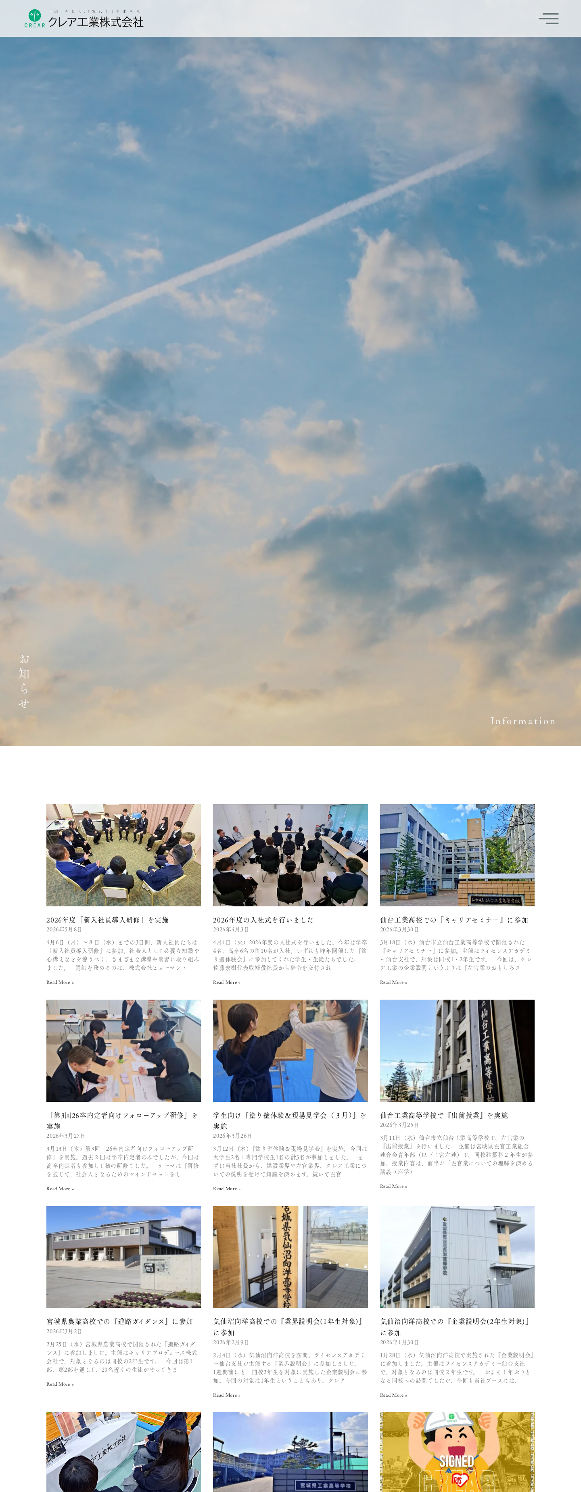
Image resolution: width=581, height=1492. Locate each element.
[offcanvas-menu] (548, 18)
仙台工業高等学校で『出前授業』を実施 (444, 1115)
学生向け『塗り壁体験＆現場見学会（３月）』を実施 (290, 1121)
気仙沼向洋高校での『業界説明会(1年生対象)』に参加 (289, 1326)
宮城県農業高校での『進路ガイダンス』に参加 (119, 1321)
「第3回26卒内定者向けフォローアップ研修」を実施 (122, 1121)
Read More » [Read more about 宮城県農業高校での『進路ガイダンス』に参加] (60, 1384)
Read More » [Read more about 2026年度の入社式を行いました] (226, 982)
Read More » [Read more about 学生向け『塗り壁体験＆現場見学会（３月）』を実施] (226, 1188)
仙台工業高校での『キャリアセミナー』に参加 (454, 919)
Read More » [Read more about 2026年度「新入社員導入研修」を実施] (60, 982)
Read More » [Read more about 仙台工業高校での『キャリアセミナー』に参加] (394, 982)
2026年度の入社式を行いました (263, 919)
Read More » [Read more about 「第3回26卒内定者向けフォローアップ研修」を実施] (60, 1188)
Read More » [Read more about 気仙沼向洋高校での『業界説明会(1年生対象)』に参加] (226, 1395)
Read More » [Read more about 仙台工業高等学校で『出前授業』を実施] (394, 1186)
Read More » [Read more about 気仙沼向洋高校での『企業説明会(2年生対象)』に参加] (394, 1395)
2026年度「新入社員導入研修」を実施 (107, 919)
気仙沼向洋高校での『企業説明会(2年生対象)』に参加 (456, 1326)
